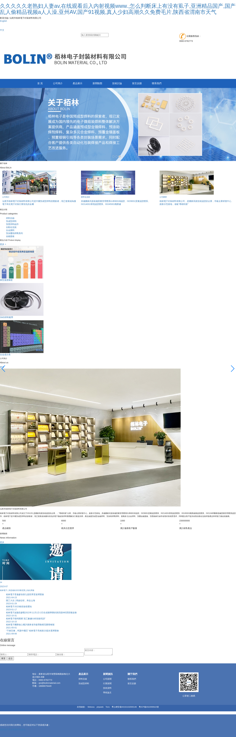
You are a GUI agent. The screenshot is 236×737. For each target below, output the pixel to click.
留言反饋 (137, 83)
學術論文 (107, 692)
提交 (10, 658)
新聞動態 (97, 83)
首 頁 (40, 83)
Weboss (91, 707)
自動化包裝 (11, 227)
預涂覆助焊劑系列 (14, 233)
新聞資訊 (108, 674)
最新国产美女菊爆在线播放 (12, 729)
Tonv (108, 707)
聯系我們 (157, 83)
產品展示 (77, 83)
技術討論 (117, 83)
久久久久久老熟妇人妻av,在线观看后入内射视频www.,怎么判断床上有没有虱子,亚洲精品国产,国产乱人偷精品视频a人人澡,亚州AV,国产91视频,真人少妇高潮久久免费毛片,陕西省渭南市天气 (118, 9)
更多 (2, 542)
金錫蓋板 (10, 236)
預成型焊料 (11, 221)
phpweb (100, 707)
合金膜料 (10, 230)
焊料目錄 (10, 218)
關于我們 (132, 674)
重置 (3, 658)
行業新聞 (107, 683)
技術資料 (107, 688)
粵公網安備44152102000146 (124, 707)
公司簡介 (58, 83)
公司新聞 (107, 679)
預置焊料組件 (12, 224)
